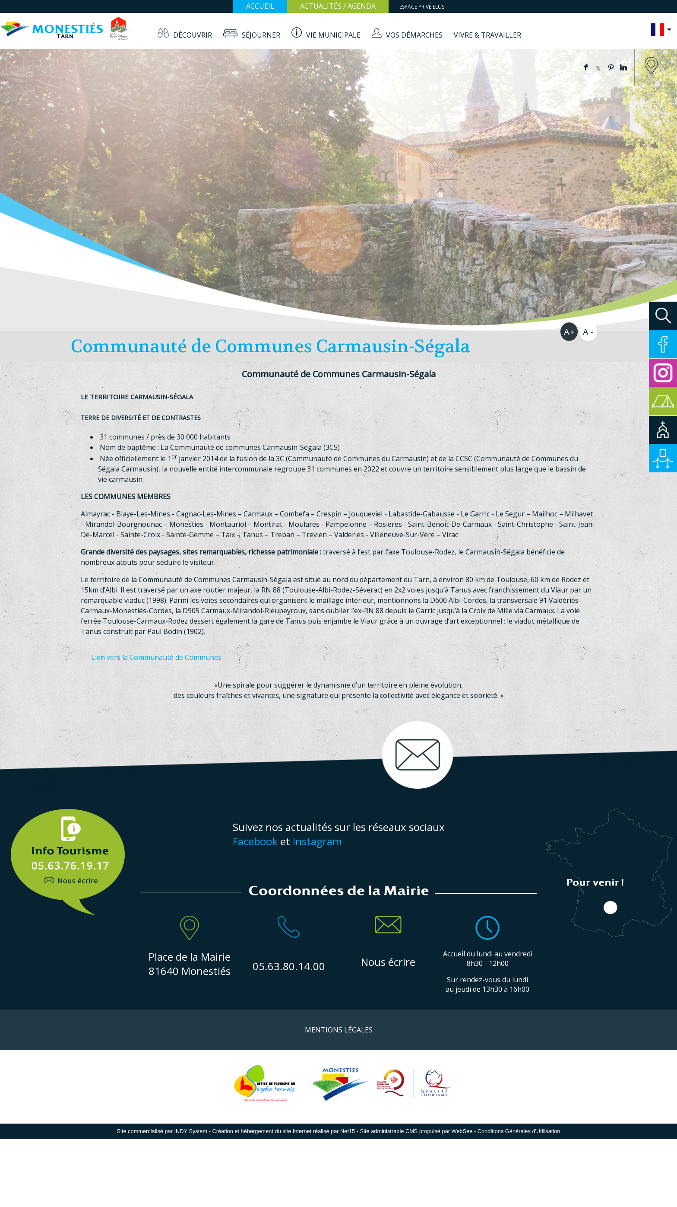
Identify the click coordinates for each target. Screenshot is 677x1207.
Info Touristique (67, 857)
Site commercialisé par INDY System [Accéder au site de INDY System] (162, 1131)
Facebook (255, 841)
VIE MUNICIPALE (333, 35)
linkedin (623, 67)
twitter (598, 67)
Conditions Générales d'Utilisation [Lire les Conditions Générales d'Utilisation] (519, 1131)
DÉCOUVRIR (192, 35)
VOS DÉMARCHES (414, 35)
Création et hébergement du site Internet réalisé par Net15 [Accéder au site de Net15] (283, 1131)
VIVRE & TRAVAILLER (487, 35)
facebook (586, 67)
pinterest (611, 67)
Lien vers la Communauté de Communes (156, 657)
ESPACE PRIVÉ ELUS (421, 6)
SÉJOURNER (261, 35)
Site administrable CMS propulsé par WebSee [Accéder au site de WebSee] (416, 1131)
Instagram (317, 841)
